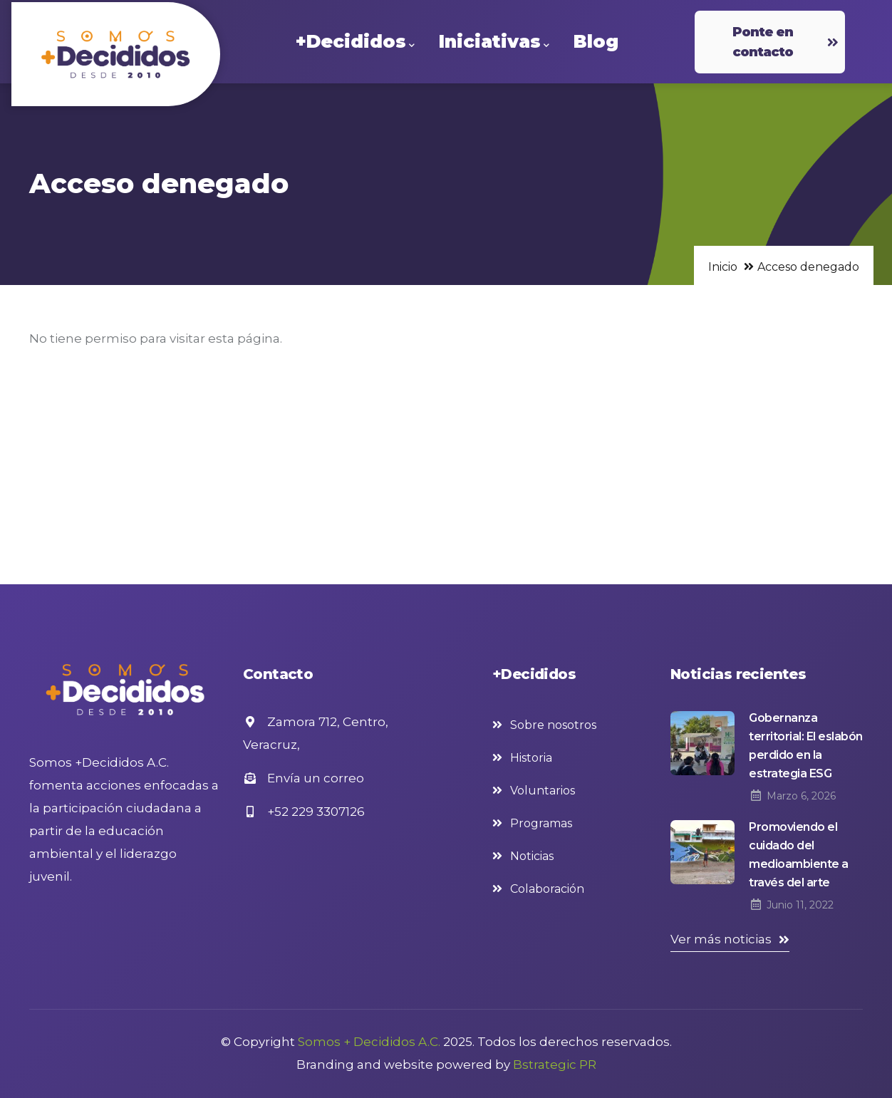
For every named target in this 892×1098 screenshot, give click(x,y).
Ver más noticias (721, 939)
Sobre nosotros (553, 725)
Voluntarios (542, 790)
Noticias (532, 856)
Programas (541, 823)
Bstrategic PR (554, 1064)
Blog (596, 41)
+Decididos (355, 42)
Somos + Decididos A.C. (369, 1042)
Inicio (722, 267)
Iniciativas (494, 42)
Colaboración (547, 889)
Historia (531, 758)
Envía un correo (303, 778)
